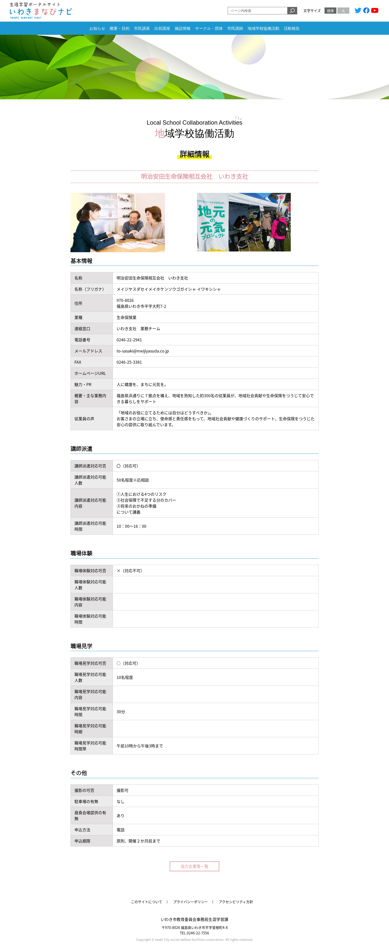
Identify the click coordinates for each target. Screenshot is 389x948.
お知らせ (97, 28)
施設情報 (183, 28)
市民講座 (142, 28)
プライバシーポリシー (190, 901)
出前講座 (162, 28)
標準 (330, 10)
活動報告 (292, 28)
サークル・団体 (209, 28)
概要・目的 (120, 28)
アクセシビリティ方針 (236, 901)
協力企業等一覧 (194, 866)
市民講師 (235, 28)
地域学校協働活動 (263, 28)
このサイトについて (146, 901)
